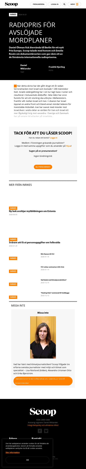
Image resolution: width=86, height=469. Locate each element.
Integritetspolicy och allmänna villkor (43, 425)
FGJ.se (68, 146)
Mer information (13, 452)
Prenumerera (38, 4)
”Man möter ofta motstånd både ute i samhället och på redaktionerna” (40, 381)
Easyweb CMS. (53, 459)
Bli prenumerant (43, 167)
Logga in (54, 4)
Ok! (27, 460)
